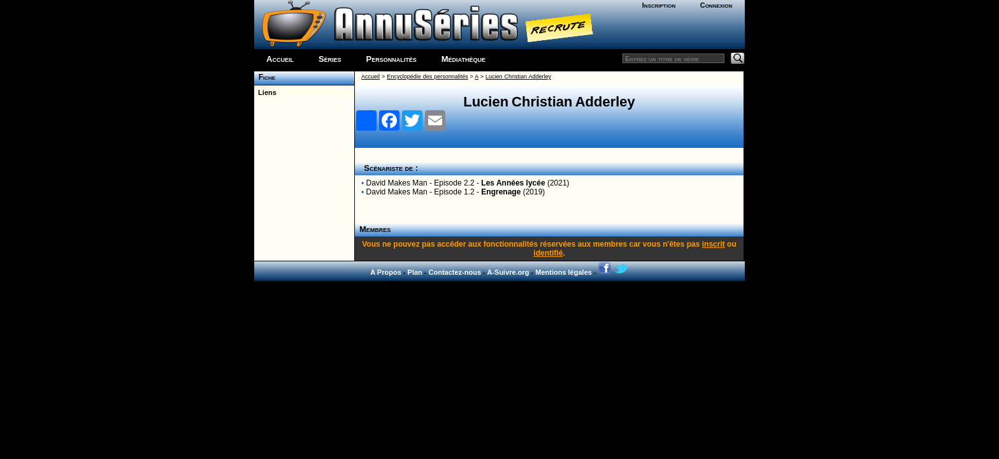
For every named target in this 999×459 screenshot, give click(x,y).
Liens (265, 92)
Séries (330, 59)
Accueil (280, 59)
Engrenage (501, 191)
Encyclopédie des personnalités (427, 76)
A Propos (385, 272)
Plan (415, 272)
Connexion (716, 5)
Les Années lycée (513, 182)
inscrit (713, 244)
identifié (548, 253)
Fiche (264, 77)
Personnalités (391, 59)
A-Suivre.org (508, 272)
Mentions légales (563, 272)
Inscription (658, 5)
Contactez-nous (455, 272)
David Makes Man (397, 182)
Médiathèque (463, 59)
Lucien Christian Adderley (518, 76)
